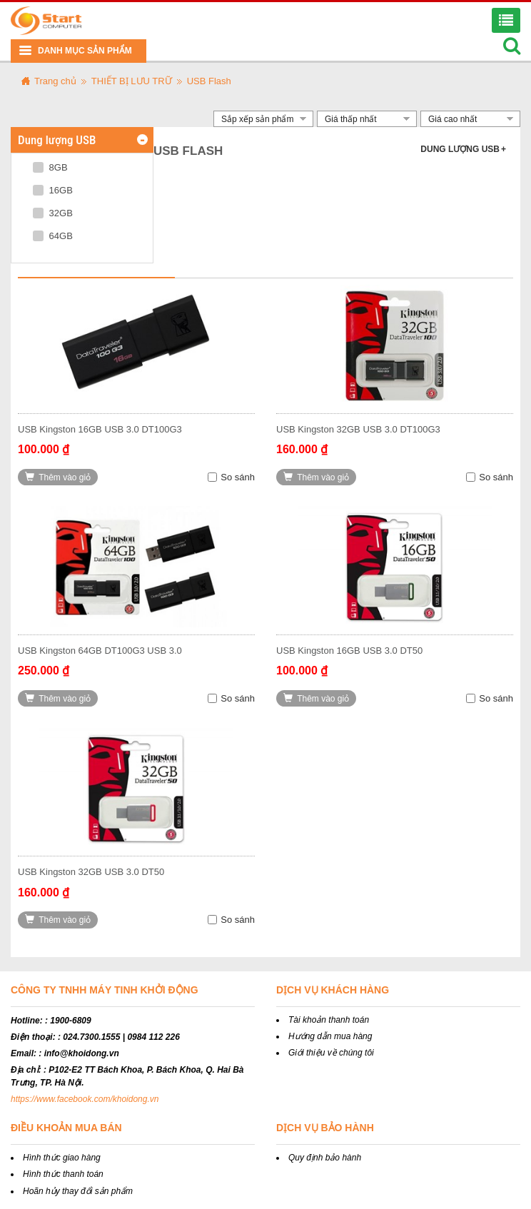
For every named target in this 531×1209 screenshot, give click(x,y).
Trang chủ (55, 81)
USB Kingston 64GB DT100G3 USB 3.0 (100, 650)
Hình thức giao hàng (62, 1158)
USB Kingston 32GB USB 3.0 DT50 (91, 871)
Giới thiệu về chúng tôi (331, 1053)
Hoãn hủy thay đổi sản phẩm (78, 1191)
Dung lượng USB (463, 149)
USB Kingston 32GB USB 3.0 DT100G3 (358, 429)
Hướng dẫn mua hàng (330, 1036)
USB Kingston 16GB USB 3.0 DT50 (349, 650)
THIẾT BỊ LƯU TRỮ (131, 81)
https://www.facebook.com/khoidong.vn (84, 1099)
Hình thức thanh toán (63, 1174)
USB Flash (209, 81)
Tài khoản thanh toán (328, 1020)
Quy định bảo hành (324, 1158)
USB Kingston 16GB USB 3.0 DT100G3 (100, 429)
